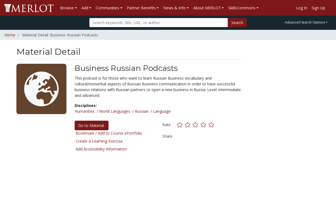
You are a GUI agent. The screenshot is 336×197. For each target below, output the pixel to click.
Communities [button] (107, 7)
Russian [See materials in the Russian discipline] (141, 111)
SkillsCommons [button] (241, 7)
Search (237, 22)
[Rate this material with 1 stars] (181, 124)
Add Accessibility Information (101, 149)
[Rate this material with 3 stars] (197, 124)
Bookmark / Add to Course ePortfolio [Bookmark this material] (109, 133)
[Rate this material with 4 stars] (205, 124)
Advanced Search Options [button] (305, 22)
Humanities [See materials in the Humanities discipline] (85, 111)
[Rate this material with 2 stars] (189, 124)
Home (9, 34)
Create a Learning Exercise (99, 141)
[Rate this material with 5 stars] (212, 124)
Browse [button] (67, 7)
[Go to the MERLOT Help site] (329, 8)
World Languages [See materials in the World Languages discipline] (114, 111)
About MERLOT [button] (207, 7)
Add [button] (84, 7)
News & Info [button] (174, 7)
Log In (301, 7)
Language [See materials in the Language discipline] (162, 111)
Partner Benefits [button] (141, 7)
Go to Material (91, 125)
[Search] (158, 22)
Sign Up (318, 7)
